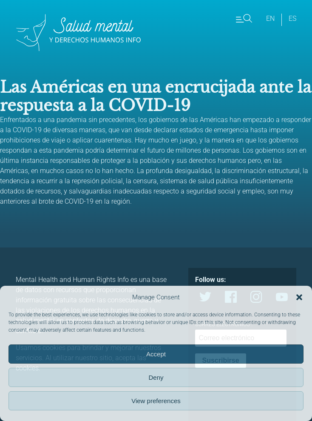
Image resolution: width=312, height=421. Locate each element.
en (270, 18)
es (292, 18)
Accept (156, 354)
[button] (299, 297)
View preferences (156, 400)
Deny (155, 377)
